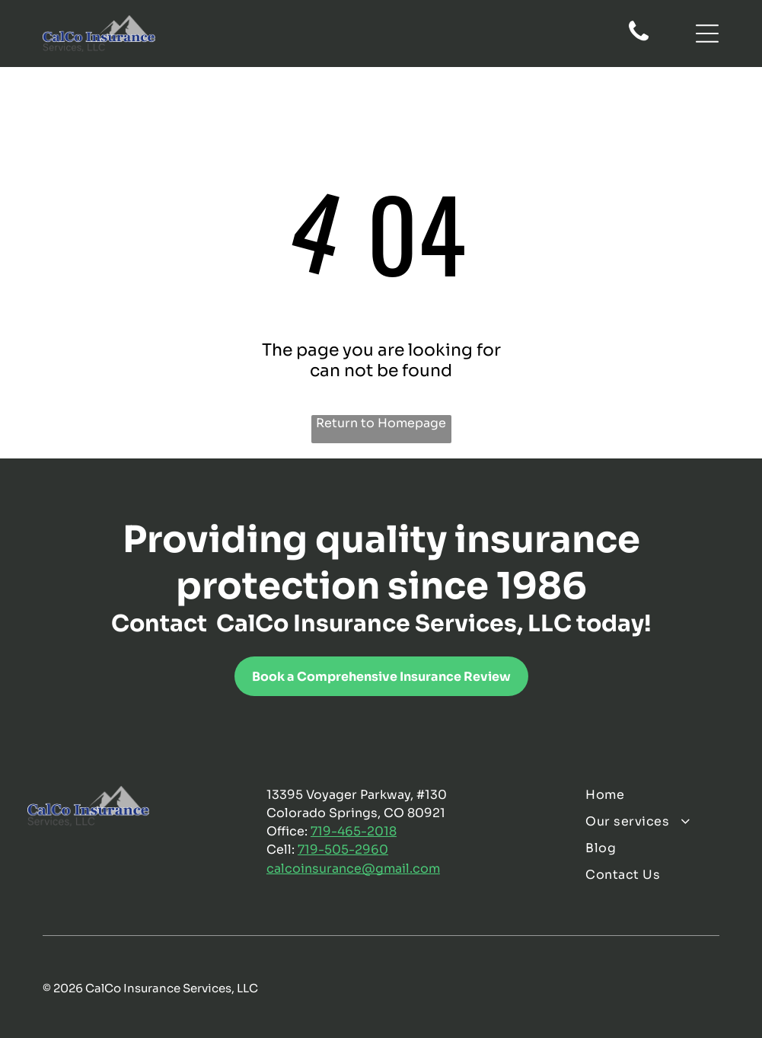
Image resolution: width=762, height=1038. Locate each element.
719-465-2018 (354, 831)
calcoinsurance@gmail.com (353, 869)
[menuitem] (659, 794)
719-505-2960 (343, 850)
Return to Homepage (381, 423)
